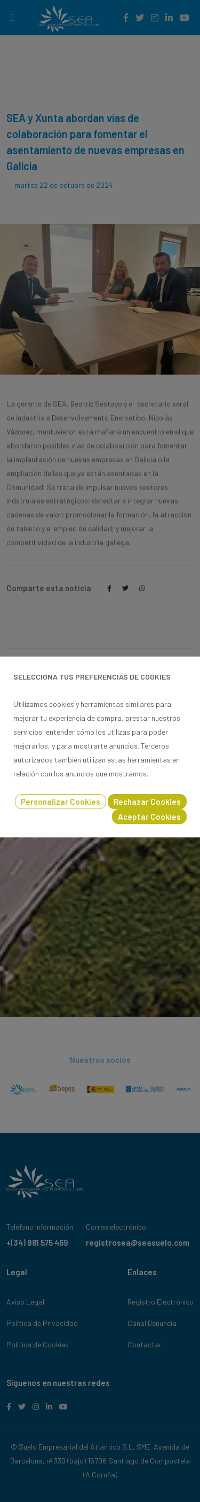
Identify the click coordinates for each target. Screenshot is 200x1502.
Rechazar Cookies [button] (147, 801)
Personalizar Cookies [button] (60, 801)
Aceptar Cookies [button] (149, 816)
